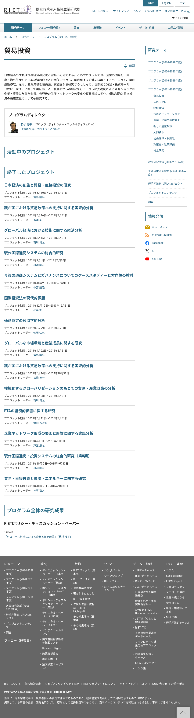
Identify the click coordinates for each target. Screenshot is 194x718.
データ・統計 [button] (146, 27)
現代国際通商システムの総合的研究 (33, 253)
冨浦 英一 (39, 219)
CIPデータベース (145, 581)
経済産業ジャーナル (178, 622)
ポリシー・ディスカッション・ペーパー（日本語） (54, 591)
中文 (182, 3)
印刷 (132, 66)
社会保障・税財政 (164, 138)
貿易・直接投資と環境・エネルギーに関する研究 (45, 478)
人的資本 (158, 132)
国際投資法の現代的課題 (24, 298)
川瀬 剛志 (39, 265)
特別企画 (171, 617)
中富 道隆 (39, 287)
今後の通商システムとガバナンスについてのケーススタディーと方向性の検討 (68, 275)
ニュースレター (161, 226)
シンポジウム (112, 570)
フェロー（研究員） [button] (49, 27)
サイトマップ (121, 10)
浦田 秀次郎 (40, 422)
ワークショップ (113, 575)
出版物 (76, 564)
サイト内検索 (180, 17)
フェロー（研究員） (18, 641)
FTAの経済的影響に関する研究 (29, 411)
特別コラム (172, 603)
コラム (170, 570)
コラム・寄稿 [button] (175, 27)
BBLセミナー (112, 581)
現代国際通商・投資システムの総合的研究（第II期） (48, 456)
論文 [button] (76, 27)
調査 (150, 201)
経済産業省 (178, 683)
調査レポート (50, 658)
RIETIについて (100, 10)
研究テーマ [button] (18, 27)
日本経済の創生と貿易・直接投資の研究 (37, 185)
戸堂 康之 (39, 445)
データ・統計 (142, 564)
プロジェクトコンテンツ (162, 192)
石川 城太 (39, 242)
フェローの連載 (175, 592)
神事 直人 (39, 490)
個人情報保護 (33, 683)
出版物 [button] (97, 27)
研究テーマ (28, 36)
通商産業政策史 (82, 588)
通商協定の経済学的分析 (24, 321)
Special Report (174, 575)
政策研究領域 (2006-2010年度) (166, 162)
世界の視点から (175, 597)
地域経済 (158, 108)
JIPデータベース (145, 570)
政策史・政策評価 (164, 144)
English (166, 3)
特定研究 (158, 150)
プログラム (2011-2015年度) (61, 36)
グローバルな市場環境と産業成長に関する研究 (43, 343)
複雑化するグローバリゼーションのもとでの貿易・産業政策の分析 (59, 388)
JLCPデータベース (146, 586)
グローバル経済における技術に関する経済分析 (43, 230)
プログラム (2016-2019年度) (165, 80)
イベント (108, 564)
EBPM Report (174, 581)
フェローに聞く (175, 586)
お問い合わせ (153, 10)
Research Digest (51, 648)
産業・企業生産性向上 (166, 120)
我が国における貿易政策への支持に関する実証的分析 (48, 208)
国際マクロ (160, 101)
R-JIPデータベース (146, 575)
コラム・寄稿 (173, 564)
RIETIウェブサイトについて (99, 683)
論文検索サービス (177, 10)
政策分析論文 (50, 653)
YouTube (157, 258)
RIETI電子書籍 (81, 599)
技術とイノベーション (166, 114)
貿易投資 (158, 95)
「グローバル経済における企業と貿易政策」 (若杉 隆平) (37, 536)
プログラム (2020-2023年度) (165, 71)
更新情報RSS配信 (162, 234)
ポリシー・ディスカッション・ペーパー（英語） (54, 604)
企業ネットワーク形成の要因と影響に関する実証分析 (48, 433)
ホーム (8, 36)
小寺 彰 (37, 310)
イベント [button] (120, 27)
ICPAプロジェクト (146, 662)
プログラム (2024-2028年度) (165, 62)
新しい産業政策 (162, 126)
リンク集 (140, 668)
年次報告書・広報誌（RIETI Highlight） (84, 608)
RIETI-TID (140, 627)
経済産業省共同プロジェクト (165, 183)
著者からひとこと (84, 593)
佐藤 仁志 (39, 332)
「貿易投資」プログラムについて (40, 129)
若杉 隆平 (26, 124)
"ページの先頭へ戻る (183, 712)
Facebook (157, 243)
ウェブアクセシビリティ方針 (62, 683)
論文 (43, 564)
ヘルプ (137, 10)
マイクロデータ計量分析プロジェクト (145, 645)
